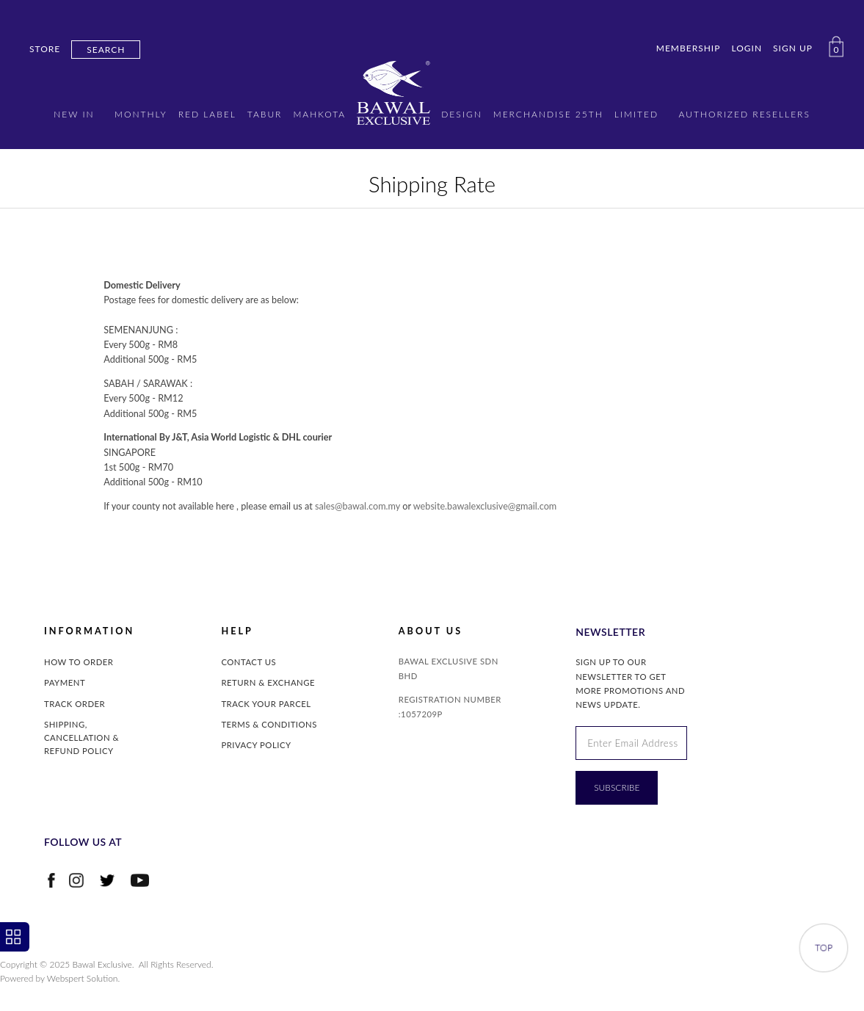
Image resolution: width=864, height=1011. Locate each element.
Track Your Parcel (266, 704)
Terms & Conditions (269, 724)
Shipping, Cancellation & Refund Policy (81, 737)
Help (237, 631)
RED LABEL (207, 114)
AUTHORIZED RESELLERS (744, 114)
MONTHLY (141, 114)
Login (746, 48)
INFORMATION (89, 631)
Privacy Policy (256, 745)
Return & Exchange (268, 682)
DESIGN (461, 114)
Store (44, 48)
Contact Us (248, 662)
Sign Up (793, 48)
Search (106, 49)
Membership (688, 48)
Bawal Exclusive (102, 964)
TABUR (265, 114)
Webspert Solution (82, 978)
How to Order (78, 662)
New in (74, 114)
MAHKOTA (319, 114)
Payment (64, 682)
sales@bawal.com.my (357, 506)
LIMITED (636, 114)
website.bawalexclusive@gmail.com (484, 506)
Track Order (74, 704)
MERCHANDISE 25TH (548, 114)
